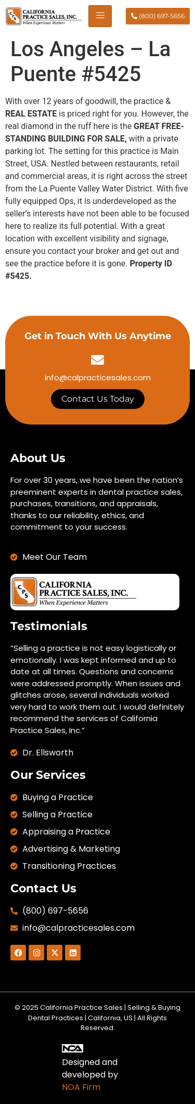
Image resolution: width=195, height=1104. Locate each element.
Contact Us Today (97, 399)
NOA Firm (81, 1087)
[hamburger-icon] (100, 16)
